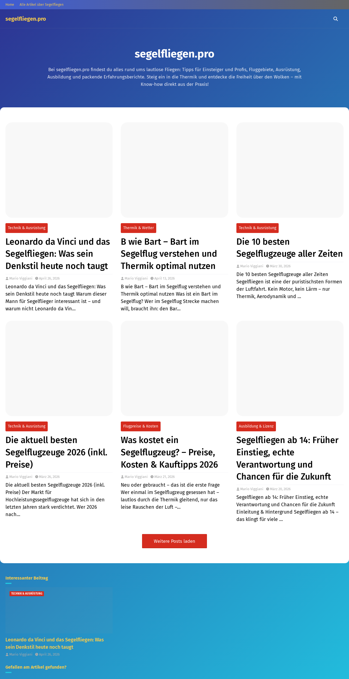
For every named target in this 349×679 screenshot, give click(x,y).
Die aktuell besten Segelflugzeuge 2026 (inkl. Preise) (56, 452)
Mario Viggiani (20, 278)
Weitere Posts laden (174, 541)
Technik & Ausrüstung (26, 228)
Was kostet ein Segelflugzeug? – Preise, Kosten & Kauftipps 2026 (169, 452)
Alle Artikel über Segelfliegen (42, 5)
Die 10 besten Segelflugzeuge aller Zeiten (289, 248)
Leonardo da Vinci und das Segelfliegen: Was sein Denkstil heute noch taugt (57, 254)
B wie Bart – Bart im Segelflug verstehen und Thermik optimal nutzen (169, 254)
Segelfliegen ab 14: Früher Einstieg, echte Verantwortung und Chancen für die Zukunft (287, 458)
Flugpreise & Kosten (140, 426)
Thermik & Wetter (138, 228)
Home (9, 5)
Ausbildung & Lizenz (256, 426)
